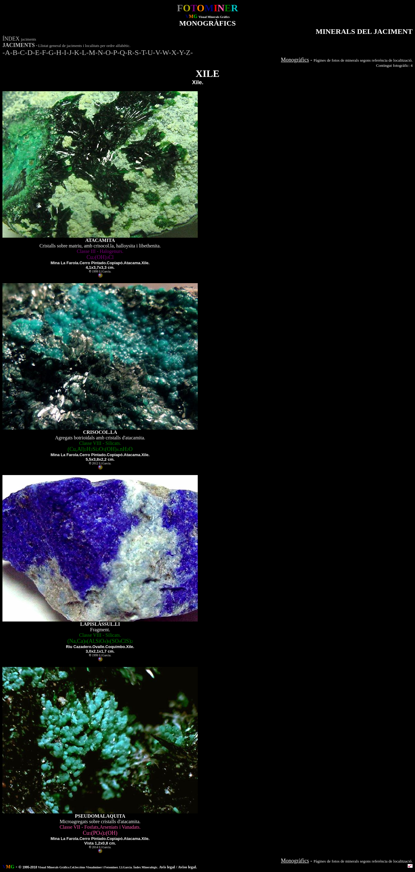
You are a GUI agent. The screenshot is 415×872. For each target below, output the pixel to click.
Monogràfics (295, 60)
